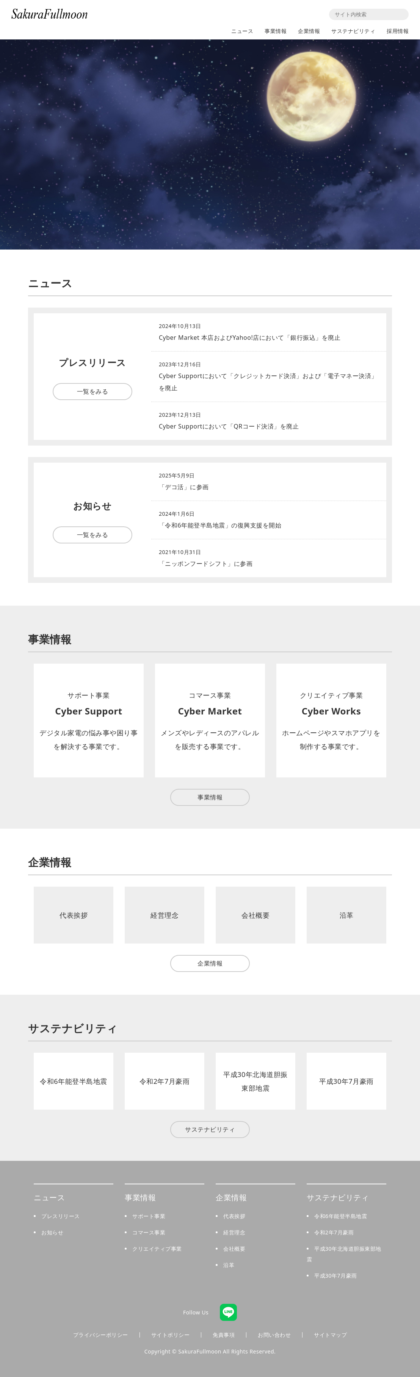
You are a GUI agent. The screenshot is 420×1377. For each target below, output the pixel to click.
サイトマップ (330, 1334)
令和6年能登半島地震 (340, 1216)
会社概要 (234, 1248)
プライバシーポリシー (100, 1334)
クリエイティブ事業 (157, 1248)
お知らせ (52, 1232)
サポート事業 (148, 1216)
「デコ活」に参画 (184, 487)
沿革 (228, 1265)
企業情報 (309, 31)
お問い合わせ (274, 1334)
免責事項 (224, 1334)
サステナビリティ (353, 31)
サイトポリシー (170, 1334)
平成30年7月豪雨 (335, 1275)
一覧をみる (92, 391)
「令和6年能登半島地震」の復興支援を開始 (220, 525)
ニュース (242, 31)
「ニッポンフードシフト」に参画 (206, 563)
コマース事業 (148, 1232)
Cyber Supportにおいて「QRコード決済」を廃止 (229, 426)
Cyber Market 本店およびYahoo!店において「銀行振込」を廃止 (249, 337)
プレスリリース (60, 1216)
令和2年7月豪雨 (334, 1232)
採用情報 (398, 31)
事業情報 (276, 31)
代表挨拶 (234, 1216)
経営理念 (234, 1232)
